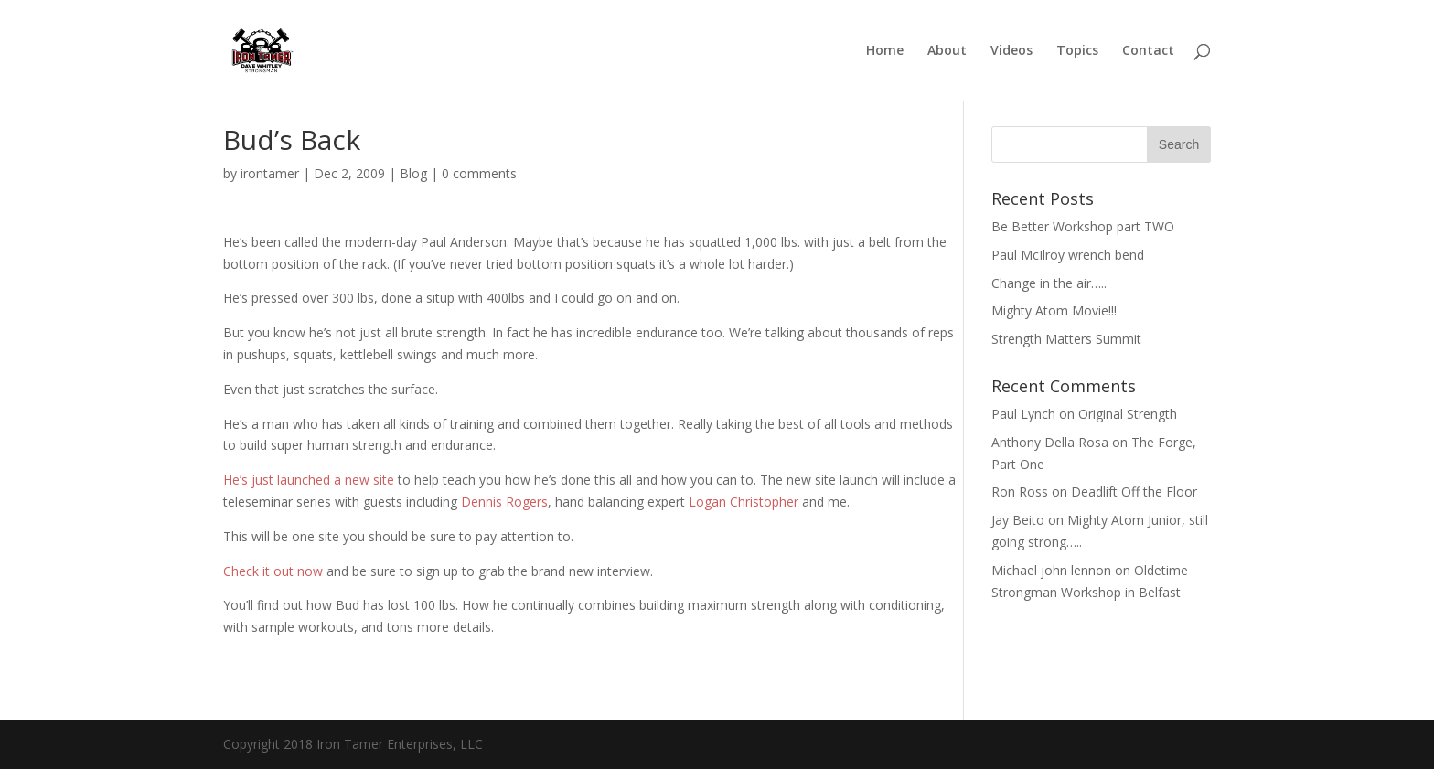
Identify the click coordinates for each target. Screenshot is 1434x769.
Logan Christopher (743, 501)
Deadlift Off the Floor (1134, 491)
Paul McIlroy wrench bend (1067, 254)
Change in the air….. (1049, 283)
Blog (413, 173)
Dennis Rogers (504, 501)
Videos (1011, 51)
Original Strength (1127, 413)
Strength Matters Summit (1066, 338)
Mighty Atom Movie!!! (1054, 310)
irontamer (270, 173)
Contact (1148, 51)
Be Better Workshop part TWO (1082, 226)
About (947, 51)
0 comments (479, 173)
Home (885, 51)
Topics (1077, 51)
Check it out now (274, 571)
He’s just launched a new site (310, 479)
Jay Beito (1017, 520)
